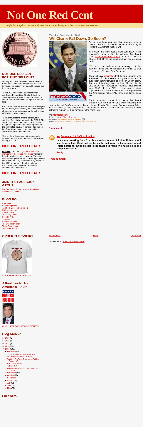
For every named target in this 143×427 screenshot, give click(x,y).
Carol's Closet (8, 212)
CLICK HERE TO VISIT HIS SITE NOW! (20, 326)
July (9, 383)
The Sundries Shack (11, 224)
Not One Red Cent (50, 14)
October (10, 375)
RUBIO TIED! (12, 366)
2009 (7, 349)
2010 (7, 346)
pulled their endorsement (107, 56)
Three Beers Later (10, 226)
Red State (6, 203)
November (11, 373)
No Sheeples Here (68, 117)
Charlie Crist (60, 121)
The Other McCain (10, 228)
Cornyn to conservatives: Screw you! (21, 354)
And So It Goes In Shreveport (15, 208)
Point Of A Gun (8, 217)
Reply (60, 152)
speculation (109, 76)
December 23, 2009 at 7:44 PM (78, 136)
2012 (7, 341)
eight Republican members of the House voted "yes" (20, 152)
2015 (7, 338)
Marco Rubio (91, 121)
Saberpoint (7, 219)
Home (95, 235)
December (11, 352)
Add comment (58, 159)
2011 (7, 343)
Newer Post (55, 235)
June (9, 386)
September (12, 378)
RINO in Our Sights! (14, 363)
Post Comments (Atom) (74, 241)
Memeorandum (60, 115)
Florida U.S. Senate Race (76, 121)
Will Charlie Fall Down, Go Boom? (20, 357)
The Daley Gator (9, 215)
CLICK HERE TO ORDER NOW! (17, 275)
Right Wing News (9, 205)
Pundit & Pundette (10, 221)
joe (58, 136)
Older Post (136, 235)
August (10, 380)
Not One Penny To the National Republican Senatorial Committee (20, 190)
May (9, 388)
